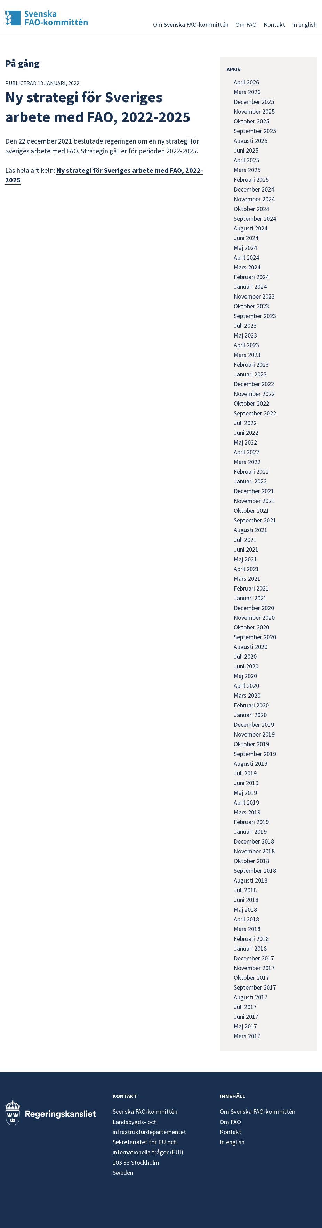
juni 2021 (246, 549)
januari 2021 (250, 598)
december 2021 (254, 491)
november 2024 (254, 199)
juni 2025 (246, 150)
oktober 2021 (251, 510)
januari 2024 (250, 287)
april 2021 (246, 569)
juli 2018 (245, 890)
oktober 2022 (251, 403)
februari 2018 (251, 939)
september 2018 (255, 871)
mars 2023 (247, 355)
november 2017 (254, 968)
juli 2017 (245, 1007)
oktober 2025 (251, 121)
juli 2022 (245, 423)
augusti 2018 (250, 880)
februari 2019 (251, 822)
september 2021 (255, 520)
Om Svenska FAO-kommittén (190, 25)
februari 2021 (251, 588)
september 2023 (255, 316)
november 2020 (254, 617)
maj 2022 (245, 442)
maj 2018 (245, 909)
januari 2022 (250, 481)
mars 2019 (247, 812)
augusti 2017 (250, 997)
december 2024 (254, 189)
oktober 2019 (251, 744)
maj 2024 (245, 248)
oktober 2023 (251, 306)
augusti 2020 (250, 647)
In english (304, 25)
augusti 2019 (250, 763)
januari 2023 (250, 374)
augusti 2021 (250, 530)
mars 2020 (247, 695)
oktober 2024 (251, 209)
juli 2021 (245, 540)
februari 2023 (251, 364)
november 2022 (254, 394)
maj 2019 (245, 793)
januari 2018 (250, 948)
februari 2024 (251, 277)
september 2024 (255, 218)
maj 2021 (245, 559)
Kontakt (274, 25)
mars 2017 (247, 1036)
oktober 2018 (251, 861)
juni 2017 (246, 1016)
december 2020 (254, 608)
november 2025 (254, 111)
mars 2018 (247, 929)
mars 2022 (247, 462)
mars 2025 (247, 170)
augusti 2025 (250, 141)
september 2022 (255, 413)
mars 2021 (247, 579)
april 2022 (246, 452)
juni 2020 (246, 666)
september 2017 (255, 987)
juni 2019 (246, 783)
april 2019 (246, 802)
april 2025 (246, 160)
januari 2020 (250, 715)
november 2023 (254, 296)
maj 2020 (245, 676)
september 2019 (255, 754)
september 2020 (255, 637)
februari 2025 (251, 180)
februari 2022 (251, 471)
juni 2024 (246, 238)
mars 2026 (247, 92)
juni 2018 (246, 900)
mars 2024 (247, 267)
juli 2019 (245, 773)
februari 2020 (251, 705)
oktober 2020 (251, 627)
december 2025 (254, 102)
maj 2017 (245, 1026)
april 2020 (246, 686)
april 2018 (246, 919)
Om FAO (246, 25)
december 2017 (254, 958)
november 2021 (254, 501)
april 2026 (246, 82)
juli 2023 (245, 326)
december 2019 (254, 725)
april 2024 (246, 257)
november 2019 (254, 734)
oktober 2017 (251, 978)
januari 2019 (250, 832)
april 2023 (246, 345)
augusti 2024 (250, 228)
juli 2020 (245, 656)
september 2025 (255, 131)
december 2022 (254, 384)
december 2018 (254, 841)
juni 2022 (246, 433)
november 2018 (254, 851)
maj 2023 (245, 335)
